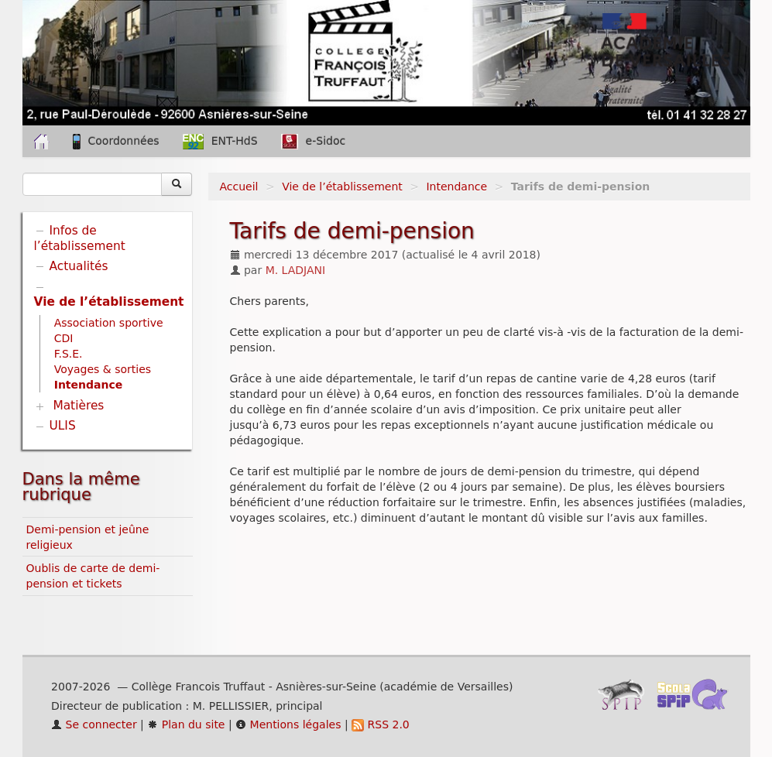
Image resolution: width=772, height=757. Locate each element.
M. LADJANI (296, 270)
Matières (78, 406)
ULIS (63, 426)
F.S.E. (68, 354)
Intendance (456, 186)
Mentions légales (288, 724)
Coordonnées (116, 141)
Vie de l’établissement (342, 186)
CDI (64, 338)
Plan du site (186, 724)
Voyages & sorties (102, 369)
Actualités (79, 266)
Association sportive (108, 323)
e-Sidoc (313, 141)
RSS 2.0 (381, 724)
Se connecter (94, 724)
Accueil (239, 186)
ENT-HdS (220, 141)
